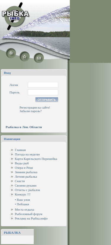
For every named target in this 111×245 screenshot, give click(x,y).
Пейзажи (23, 204)
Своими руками (25, 185)
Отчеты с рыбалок (27, 190)
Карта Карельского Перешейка (36, 158)
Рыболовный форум (28, 214)
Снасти (20, 181)
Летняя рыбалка (26, 176)
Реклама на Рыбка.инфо (31, 218)
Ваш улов (23, 199)
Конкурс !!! (22, 194)
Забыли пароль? (31, 111)
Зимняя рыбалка (26, 172)
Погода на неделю (27, 154)
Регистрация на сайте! (35, 107)
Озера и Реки (24, 167)
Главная (20, 150)
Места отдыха (24, 209)
